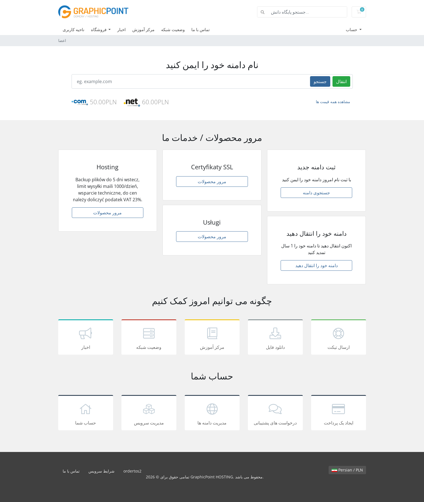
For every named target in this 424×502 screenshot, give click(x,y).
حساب (352, 29)
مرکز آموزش (143, 29)
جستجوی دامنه (316, 193)
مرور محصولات (107, 213)
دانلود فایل (275, 338)
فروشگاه (99, 29)
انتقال (341, 81)
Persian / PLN (347, 470)
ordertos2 (132, 471)
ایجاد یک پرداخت (338, 413)
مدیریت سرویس (148, 413)
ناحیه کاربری (73, 29)
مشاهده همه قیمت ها (333, 101)
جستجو (320, 81)
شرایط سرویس (101, 471)
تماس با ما (200, 29)
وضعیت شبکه (173, 29)
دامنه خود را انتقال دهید (316, 265)
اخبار (121, 29)
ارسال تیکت (338, 338)
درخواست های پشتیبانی (275, 413)
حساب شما (85, 413)
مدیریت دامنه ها (212, 413)
